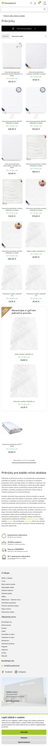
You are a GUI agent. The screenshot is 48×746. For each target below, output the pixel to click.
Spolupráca (5, 640)
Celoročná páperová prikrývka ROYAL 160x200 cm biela (12, 74)
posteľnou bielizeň (32, 519)
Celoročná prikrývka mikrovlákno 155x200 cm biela (12, 165)
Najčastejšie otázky (8, 587)
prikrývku (28, 521)
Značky (4, 653)
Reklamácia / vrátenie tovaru (11, 600)
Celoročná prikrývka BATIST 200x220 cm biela (36, 122)
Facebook (8, 672)
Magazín (4, 647)
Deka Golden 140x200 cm (36, 251)
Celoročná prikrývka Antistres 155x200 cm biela (36, 73)
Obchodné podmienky (9, 603)
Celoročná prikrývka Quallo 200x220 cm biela (12, 252)
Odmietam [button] (24, 738)
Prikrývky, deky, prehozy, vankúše (14, 16)
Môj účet (4, 656)
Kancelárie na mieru (8, 634)
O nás (3, 581)
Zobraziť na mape (12, 701)
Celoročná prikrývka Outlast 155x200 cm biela (36, 165)
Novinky (4, 628)
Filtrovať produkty (24, 29)
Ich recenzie (11, 558)
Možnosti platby (7, 593)
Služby (4, 596)
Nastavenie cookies (8, 612)
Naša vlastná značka (8, 584)
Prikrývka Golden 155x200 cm (12, 295)
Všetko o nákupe (7, 578)
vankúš (10, 521)
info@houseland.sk (12, 665)
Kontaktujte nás (7, 622)
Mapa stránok (6, 609)
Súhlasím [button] (24, 732)
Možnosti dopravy (7, 590)
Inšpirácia (5, 650)
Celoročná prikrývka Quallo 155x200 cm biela (36, 209)
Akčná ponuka (6, 625)
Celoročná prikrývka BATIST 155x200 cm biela (12, 122)
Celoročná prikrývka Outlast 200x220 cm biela (12, 209)
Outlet (4, 631)
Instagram (22, 672)
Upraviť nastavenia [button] (24, 742)
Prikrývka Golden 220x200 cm (36, 295)
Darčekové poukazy (8, 644)
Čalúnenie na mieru (8, 637)
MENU (44, 3)
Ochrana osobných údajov (10, 606)
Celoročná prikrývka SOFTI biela (12, 445)
